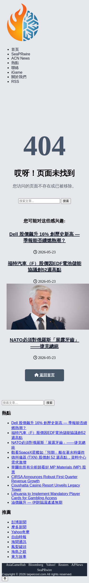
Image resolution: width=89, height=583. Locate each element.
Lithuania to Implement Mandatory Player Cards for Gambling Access (45, 496)
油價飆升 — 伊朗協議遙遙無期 (36, 502)
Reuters (63, 565)
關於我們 (18, 77)
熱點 (15, 63)
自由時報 (18, 537)
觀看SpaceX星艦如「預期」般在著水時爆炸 (48, 452)
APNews (77, 565)
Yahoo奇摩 (20, 532)
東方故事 (18, 557)
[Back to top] (5, 578)
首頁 (15, 49)
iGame (16, 72)
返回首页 (44, 375)
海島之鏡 (18, 552)
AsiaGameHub (15, 565)
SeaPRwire (20, 54)
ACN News (20, 58)
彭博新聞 (18, 522)
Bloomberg (35, 565)
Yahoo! (51, 565)
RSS (15, 82)
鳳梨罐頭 (18, 547)
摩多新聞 (18, 527)
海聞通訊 (18, 542)
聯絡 (15, 68)
